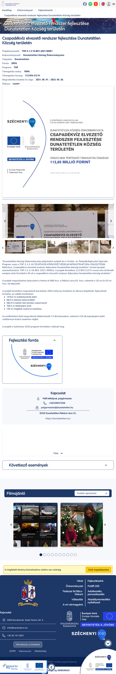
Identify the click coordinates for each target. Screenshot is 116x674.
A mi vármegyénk (73, 604)
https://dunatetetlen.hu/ (57, 418)
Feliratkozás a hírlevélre (28, 644)
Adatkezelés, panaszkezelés (96, 593)
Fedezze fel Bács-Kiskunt (73, 593)
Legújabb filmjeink (25, 505)
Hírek (80, 580)
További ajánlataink (87, 493)
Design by (58, 670)
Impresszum (25, 651)
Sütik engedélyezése (98, 569)
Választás (77, 599)
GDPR (12, 651)
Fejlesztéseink (95, 580)
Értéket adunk (70, 505)
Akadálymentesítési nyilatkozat (99, 601)
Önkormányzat (74, 586)
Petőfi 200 (93, 586)
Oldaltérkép (40, 651)
